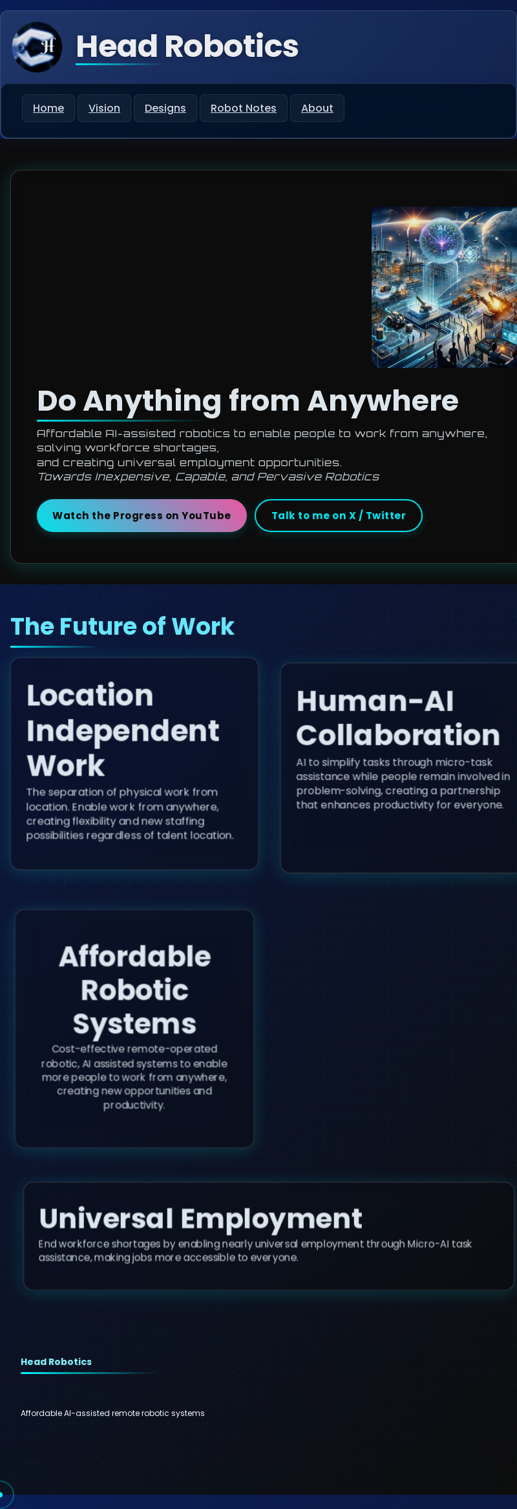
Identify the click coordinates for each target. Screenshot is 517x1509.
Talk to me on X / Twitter (338, 515)
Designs (165, 108)
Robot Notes (244, 108)
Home (48, 108)
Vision (104, 108)
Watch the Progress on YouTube (141, 515)
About (317, 108)
